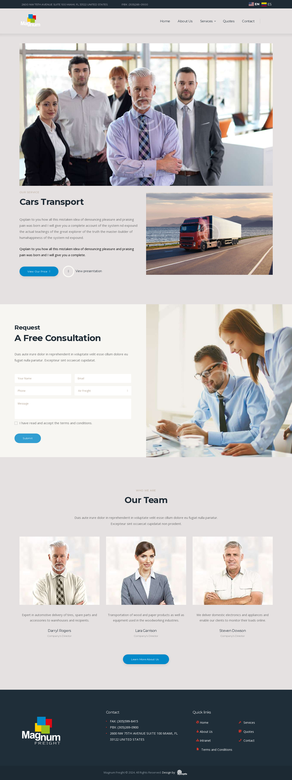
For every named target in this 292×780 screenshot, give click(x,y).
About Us (204, 732)
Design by (175, 772)
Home (201, 723)
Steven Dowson (232, 631)
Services (246, 723)
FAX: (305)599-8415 (125, 721)
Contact (246, 741)
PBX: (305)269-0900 (125, 727)
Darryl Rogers (59, 631)
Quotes (246, 732)
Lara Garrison (146, 631)
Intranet (203, 741)
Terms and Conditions (213, 750)
